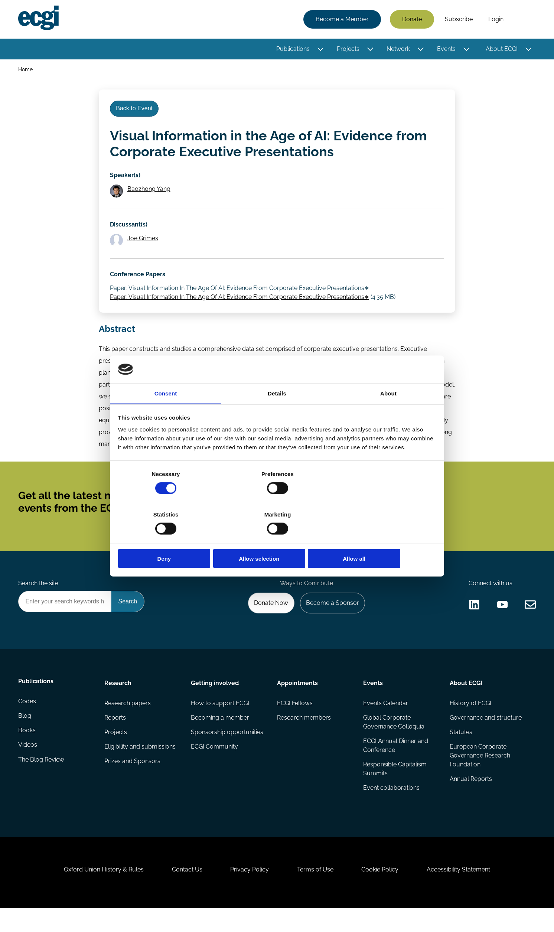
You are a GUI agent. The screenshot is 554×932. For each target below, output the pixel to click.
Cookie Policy (382, 891)
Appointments (297, 698)
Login (495, 19)
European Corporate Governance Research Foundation (479, 772)
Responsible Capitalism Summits (395, 786)
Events (446, 49)
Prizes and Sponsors (133, 778)
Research (118, 698)
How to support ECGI (220, 719)
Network (398, 49)
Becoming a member (220, 734)
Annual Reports (470, 796)
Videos (28, 764)
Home (26, 70)
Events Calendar (385, 719)
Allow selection (277, 538)
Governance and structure (485, 734)
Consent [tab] (165, 414)
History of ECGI (470, 719)
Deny (170, 538)
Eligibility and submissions (140, 764)
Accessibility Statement (462, 891)
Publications (292, 49)
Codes (27, 719)
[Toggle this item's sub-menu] (320, 49)
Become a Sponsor (331, 618)
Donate (411, 19)
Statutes (460, 749)
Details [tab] (277, 414)
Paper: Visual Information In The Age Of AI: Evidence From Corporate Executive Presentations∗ (240, 303)
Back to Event (135, 111)
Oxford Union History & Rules (100, 891)
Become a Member (341, 19)
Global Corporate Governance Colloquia (393, 739)
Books (27, 749)
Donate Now (269, 618)
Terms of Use (316, 891)
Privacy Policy (248, 891)
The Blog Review (42, 778)
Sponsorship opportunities (227, 749)
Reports (115, 734)
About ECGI (501, 49)
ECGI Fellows (295, 719)
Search (523, 19)
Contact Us (184, 891)
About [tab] (388, 414)
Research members (304, 734)
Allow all (383, 538)
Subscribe (458, 19)
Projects (347, 49)
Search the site (39, 597)
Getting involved (215, 698)
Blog (25, 734)
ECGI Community (214, 764)
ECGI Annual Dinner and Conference (395, 762)
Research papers (128, 719)
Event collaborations (391, 805)
